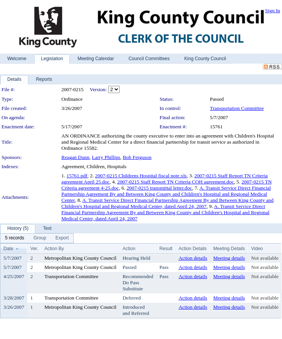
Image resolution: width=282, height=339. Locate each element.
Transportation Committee (237, 108)
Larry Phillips (106, 157)
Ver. (34, 248)
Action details (192, 258)
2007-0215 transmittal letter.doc (159, 188)
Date (8, 248)
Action (128, 248)
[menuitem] (14, 238)
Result (165, 248)
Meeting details (229, 258)
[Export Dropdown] (62, 238)
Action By (54, 248)
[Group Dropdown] (40, 238)
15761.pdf (76, 176)
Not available (265, 258)
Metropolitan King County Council (81, 258)
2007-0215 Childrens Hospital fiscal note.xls (141, 176)
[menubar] (37, 238)
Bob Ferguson (137, 157)
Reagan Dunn (75, 157)
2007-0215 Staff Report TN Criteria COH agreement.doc (175, 182)
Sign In (272, 10)
